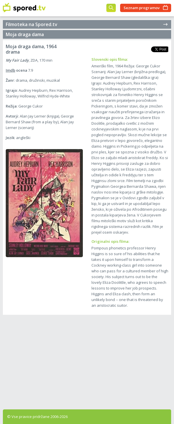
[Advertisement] (87, 361)
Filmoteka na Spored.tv (87, 24)
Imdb (10, 70)
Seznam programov (142, 7)
